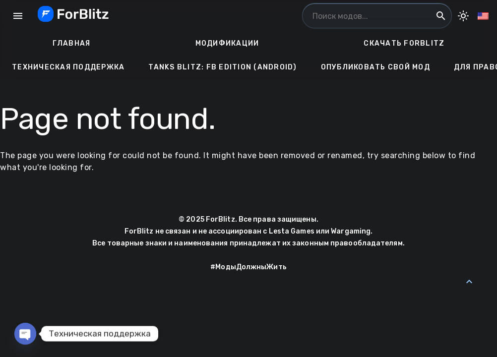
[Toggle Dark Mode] (463, 16)
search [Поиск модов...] (441, 16)
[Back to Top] (469, 282)
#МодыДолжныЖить (248, 267)
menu (18, 16)
